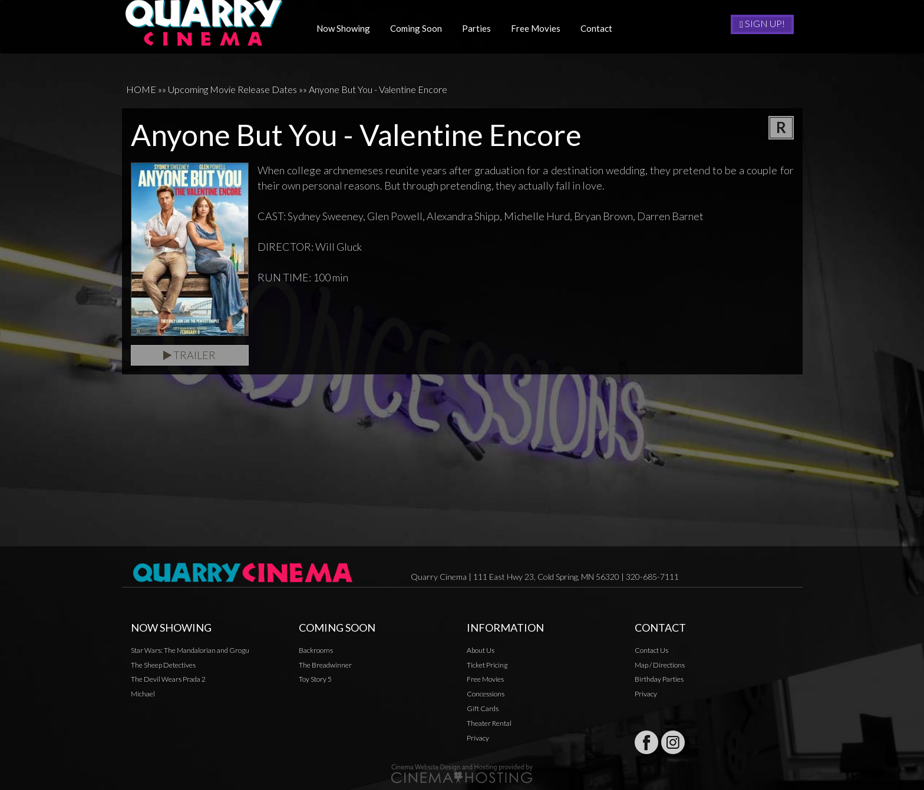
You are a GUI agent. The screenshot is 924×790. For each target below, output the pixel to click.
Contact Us (651, 650)
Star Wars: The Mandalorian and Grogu (190, 650)
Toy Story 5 (315, 679)
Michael (143, 693)
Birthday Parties (659, 679)
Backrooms (316, 650)
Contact (600, 28)
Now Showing (347, 28)
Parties (480, 28)
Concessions (485, 693)
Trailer (189, 354)
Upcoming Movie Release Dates (232, 89)
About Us (480, 650)
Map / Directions (660, 664)
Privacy (478, 737)
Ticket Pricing (487, 664)
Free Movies (540, 28)
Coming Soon (420, 28)
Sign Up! (762, 23)
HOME (141, 89)
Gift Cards (483, 708)
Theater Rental (489, 723)
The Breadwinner (325, 664)
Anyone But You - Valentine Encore (378, 89)
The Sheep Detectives (163, 664)
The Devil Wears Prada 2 (168, 679)
